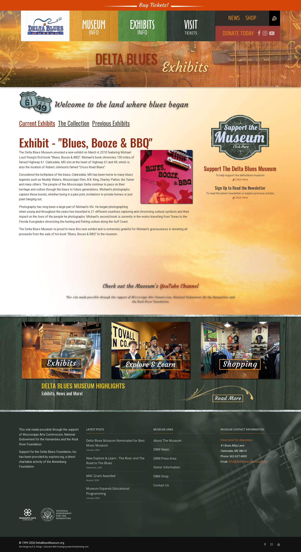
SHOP (251, 18)
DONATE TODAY (238, 33)
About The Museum (167, 440)
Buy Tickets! (154, 5)
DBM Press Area (164, 458)
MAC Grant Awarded (100, 476)
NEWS (234, 18)
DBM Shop (161, 476)
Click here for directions (237, 440)
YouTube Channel (179, 286)
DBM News (161, 449)
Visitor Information (166, 467)
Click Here (241, 179)
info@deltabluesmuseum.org (247, 461)
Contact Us (161, 485)
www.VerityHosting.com (77, 546)
